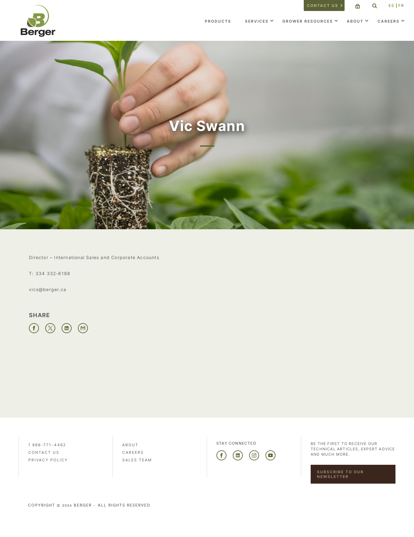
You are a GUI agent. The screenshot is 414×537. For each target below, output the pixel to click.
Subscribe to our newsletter (340, 474)
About (355, 21)
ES (392, 5)
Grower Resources (307, 21)
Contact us (322, 5)
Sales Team (137, 460)
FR (401, 5)
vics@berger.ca (47, 289)
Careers (389, 21)
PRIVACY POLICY (48, 460)
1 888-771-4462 (47, 444)
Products (218, 21)
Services (257, 21)
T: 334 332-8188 (49, 273)
